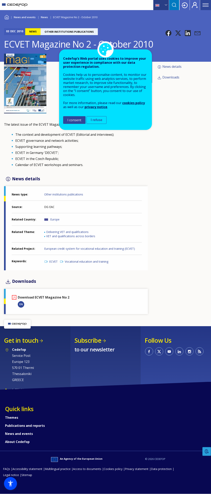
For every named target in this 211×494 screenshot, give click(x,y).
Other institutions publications (63, 194)
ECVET (53, 261)
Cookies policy (113, 469)
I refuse (96, 120)
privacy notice (96, 107)
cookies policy (133, 103)
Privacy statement (136, 469)
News (44, 17)
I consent (74, 120)
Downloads (170, 77)
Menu (206, 5)
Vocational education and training (86, 261)
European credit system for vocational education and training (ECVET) (89, 249)
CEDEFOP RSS (199, 351)
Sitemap (26, 475)
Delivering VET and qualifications (67, 232)
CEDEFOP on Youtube (169, 351)
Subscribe (87, 340)
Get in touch (21, 340)
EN (21, 304)
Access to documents (87, 469)
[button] (168, 33)
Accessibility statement (27, 469)
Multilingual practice (58, 469)
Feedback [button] (207, 451)
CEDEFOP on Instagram (189, 351)
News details (172, 66)
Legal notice (11, 475)
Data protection (161, 469)
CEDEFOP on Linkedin (179, 351)
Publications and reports (25, 425)
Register (195, 5)
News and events (25, 17)
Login (185, 5)
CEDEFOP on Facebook (149, 351)
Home (6, 16)
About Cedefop (17, 442)
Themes (11, 417)
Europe (55, 219)
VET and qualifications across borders (70, 236)
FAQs (6, 469)
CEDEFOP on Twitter (159, 351)
